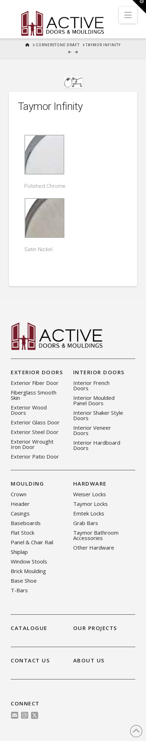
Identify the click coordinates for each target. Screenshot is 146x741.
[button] (128, 15)
